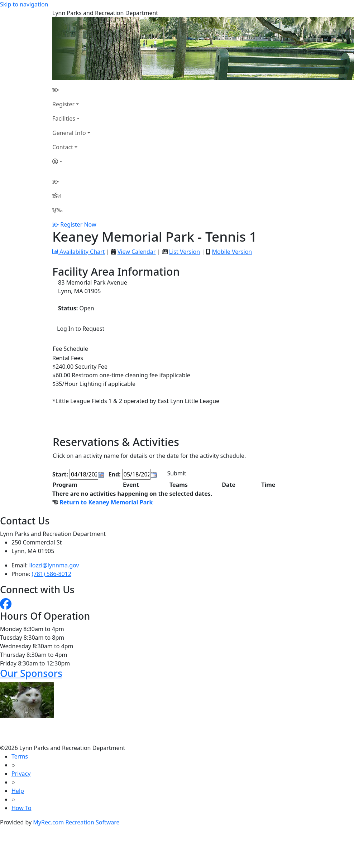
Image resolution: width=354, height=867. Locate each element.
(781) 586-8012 (51, 574)
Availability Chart (78, 252)
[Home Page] (71, 90)
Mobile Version (232, 252)
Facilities (63, 118)
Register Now (78, 224)
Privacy (20, 774)
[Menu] (57, 210)
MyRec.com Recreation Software (76, 822)
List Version (184, 252)
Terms (19, 756)
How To (21, 808)
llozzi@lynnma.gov (54, 565)
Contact (62, 147)
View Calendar (137, 252)
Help (17, 791)
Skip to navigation (24, 4)
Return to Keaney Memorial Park (106, 502)
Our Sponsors (31, 673)
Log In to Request (80, 329)
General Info (69, 133)
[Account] (71, 161)
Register (63, 104)
